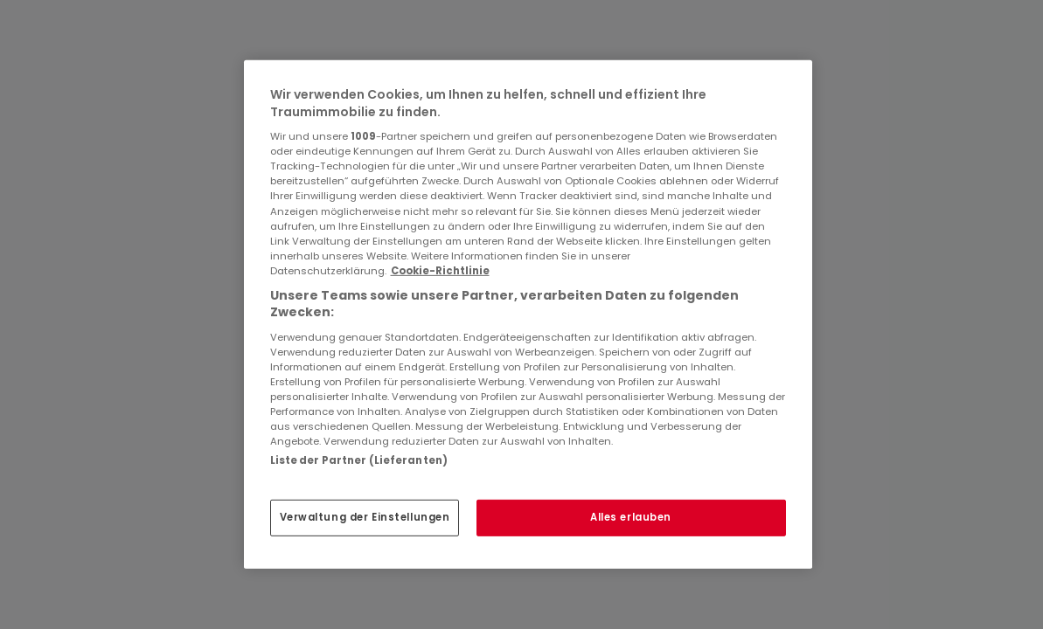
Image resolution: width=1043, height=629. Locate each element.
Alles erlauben (630, 517)
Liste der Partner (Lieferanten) (359, 460)
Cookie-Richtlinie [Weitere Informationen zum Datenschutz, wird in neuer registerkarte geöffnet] (440, 271)
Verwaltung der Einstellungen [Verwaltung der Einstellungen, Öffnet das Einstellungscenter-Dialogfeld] (365, 517)
